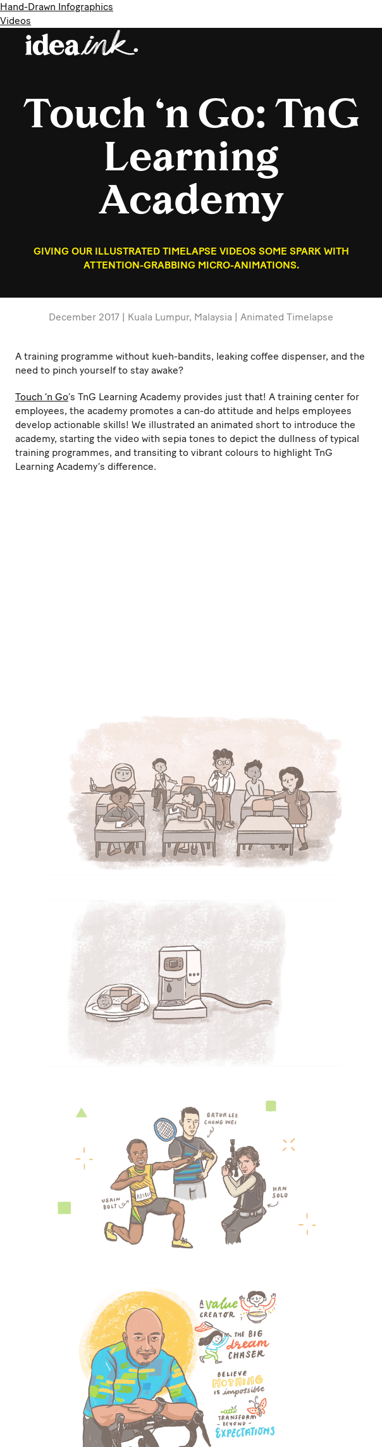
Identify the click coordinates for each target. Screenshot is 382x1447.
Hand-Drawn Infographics (56, 7)
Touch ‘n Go (41, 397)
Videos (15, 21)
